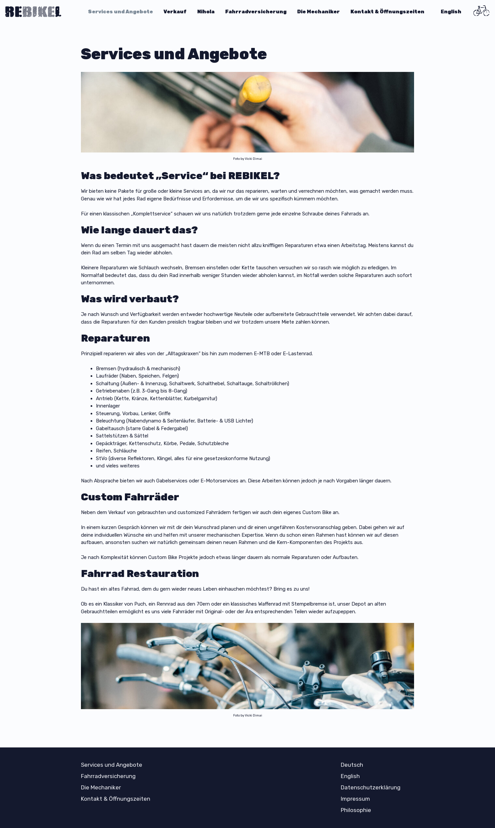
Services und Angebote (120, 12)
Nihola (206, 12)
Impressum (355, 798)
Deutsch (352, 764)
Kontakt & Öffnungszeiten (387, 12)
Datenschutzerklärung (370, 787)
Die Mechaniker (318, 12)
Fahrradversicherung (255, 12)
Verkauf (175, 12)
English (451, 12)
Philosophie (356, 810)
